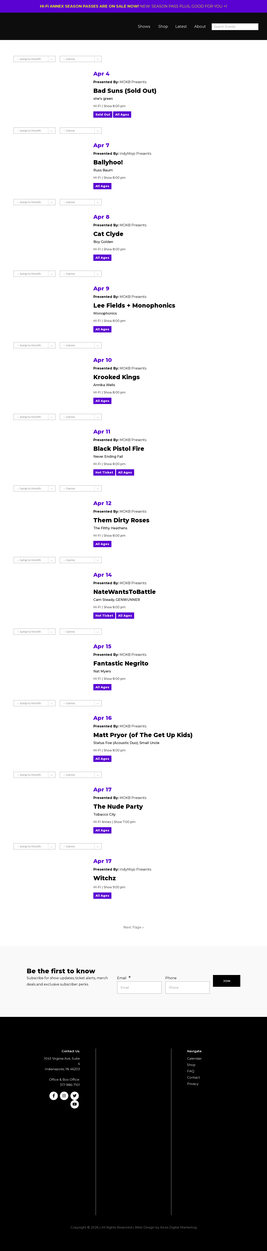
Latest (181, 26)
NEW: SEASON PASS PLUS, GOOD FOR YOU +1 (133, 6)
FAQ (190, 1071)
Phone (171, 978)
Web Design (145, 1227)
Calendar (194, 1058)
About (200, 26)
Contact (193, 1077)
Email (121, 978)
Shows (144, 26)
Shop (163, 26)
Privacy (192, 1084)
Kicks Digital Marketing (178, 1227)
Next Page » (133, 927)
